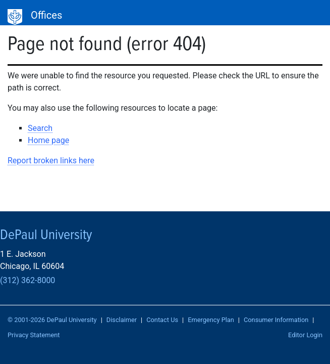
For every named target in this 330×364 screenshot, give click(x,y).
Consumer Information (276, 320)
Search (40, 128)
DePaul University (15, 17)
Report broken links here (51, 160)
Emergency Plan (211, 320)
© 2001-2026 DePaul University (52, 320)
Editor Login (305, 335)
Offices (46, 15)
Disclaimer (121, 320)
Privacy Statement (34, 335)
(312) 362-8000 (27, 280)
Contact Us (162, 320)
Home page (48, 140)
